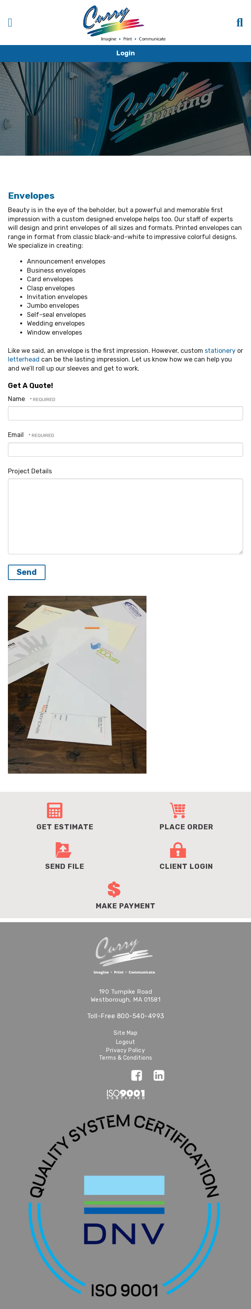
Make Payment (126, 906)
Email (16, 435)
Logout (125, 1042)
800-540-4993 (140, 1016)
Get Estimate (64, 827)
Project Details (30, 471)
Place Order (186, 827)
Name (17, 399)
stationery (220, 350)
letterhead (24, 359)
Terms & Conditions (125, 1058)
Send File (64, 866)
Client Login (186, 866)
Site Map (125, 1033)
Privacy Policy (125, 1050)
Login (125, 53)
